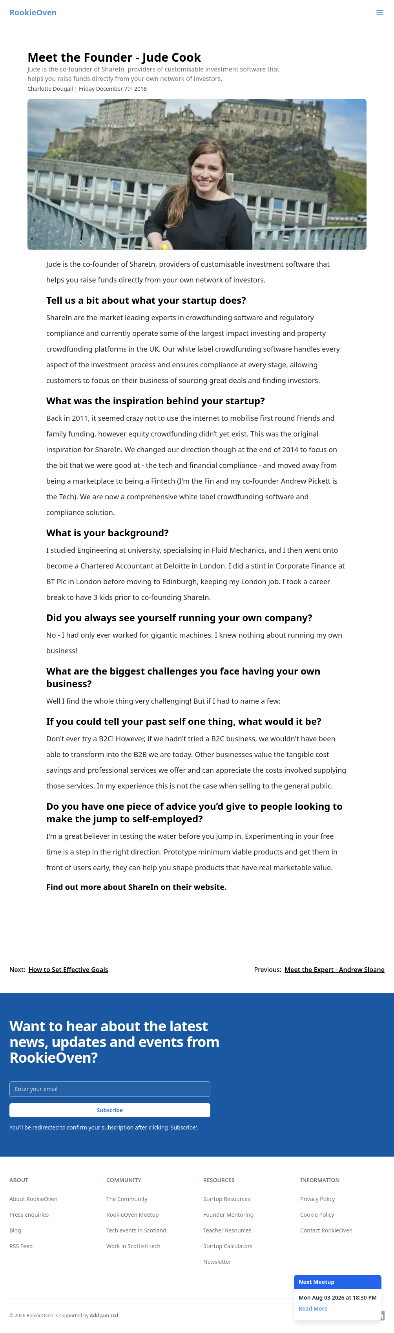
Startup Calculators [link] (228, 1246)
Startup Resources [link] (226, 1199)
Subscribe (110, 1110)
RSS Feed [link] (21, 1246)
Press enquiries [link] (29, 1214)
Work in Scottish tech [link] (133, 1246)
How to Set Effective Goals (68, 969)
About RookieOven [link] (33, 1199)
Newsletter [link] (217, 1261)
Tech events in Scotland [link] (136, 1230)
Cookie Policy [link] (317, 1214)
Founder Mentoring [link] (228, 1214)
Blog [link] (15, 1230)
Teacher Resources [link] (227, 1230)
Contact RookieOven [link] (326, 1230)
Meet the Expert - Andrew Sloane (335, 969)
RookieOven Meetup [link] (132, 1214)
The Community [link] (127, 1199)
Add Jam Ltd (104, 1315)
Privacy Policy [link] (317, 1199)
